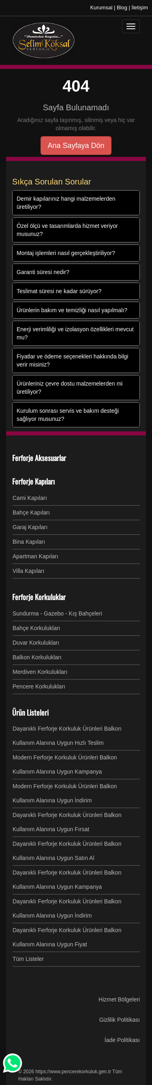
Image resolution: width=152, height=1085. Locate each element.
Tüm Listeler (28, 959)
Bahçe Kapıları (31, 512)
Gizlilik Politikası (119, 1019)
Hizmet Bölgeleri (119, 999)
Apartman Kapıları (35, 556)
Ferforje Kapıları (33, 481)
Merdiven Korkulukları (40, 672)
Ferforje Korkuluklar (39, 597)
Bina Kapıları (29, 541)
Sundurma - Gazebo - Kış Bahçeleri (57, 613)
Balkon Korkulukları (37, 657)
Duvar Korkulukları (36, 642)
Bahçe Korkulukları (36, 628)
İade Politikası (122, 1040)
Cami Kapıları (30, 498)
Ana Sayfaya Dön (75, 146)
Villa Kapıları (28, 571)
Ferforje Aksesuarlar (39, 457)
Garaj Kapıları (30, 527)
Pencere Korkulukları (39, 686)
